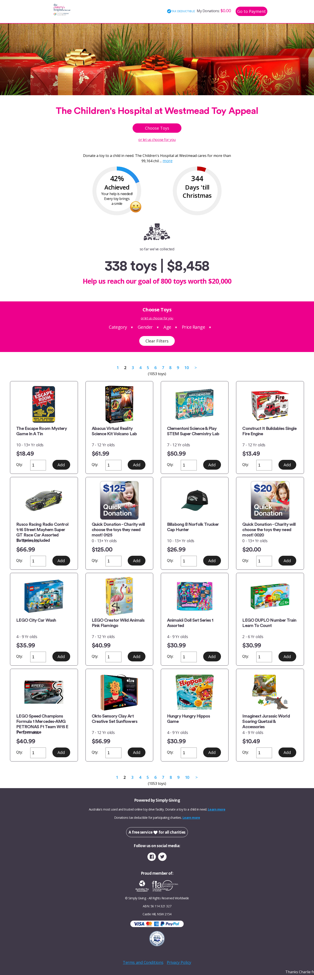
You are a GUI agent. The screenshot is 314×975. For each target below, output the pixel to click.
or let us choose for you (157, 139)
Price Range (193, 327)
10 (186, 367)
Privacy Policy (179, 962)
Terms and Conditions (143, 962)
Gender (145, 327)
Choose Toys (157, 128)
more (167, 160)
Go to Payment (251, 11)
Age (167, 327)
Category (118, 327)
